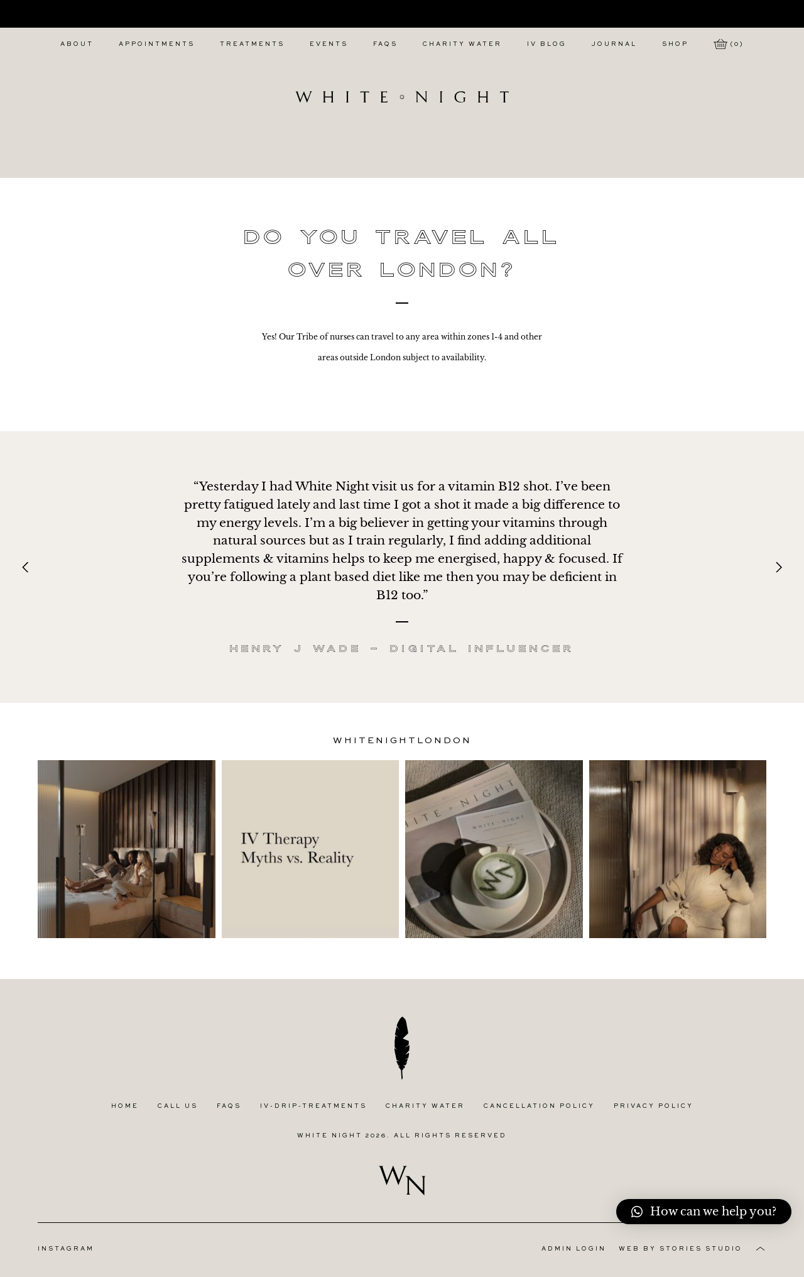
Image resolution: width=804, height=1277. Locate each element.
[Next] (777, 567)
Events (329, 44)
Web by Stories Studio (680, 1249)
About (77, 44)
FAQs (385, 44)
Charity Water (462, 44)
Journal (614, 44)
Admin (573, 1249)
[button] (703, 1211)
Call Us (178, 1106)
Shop (675, 44)
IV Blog (547, 44)
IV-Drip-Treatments (313, 1106)
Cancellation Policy (539, 1106)
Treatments (252, 44)
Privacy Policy (653, 1106)
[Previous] (26, 567)
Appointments (157, 44)
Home (125, 1106)
